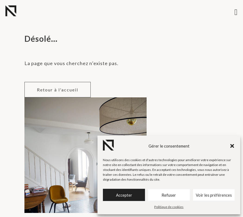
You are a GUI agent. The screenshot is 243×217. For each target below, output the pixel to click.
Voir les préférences (214, 195)
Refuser (169, 195)
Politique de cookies (169, 207)
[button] (232, 146)
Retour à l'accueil (57, 89)
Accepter (124, 195)
